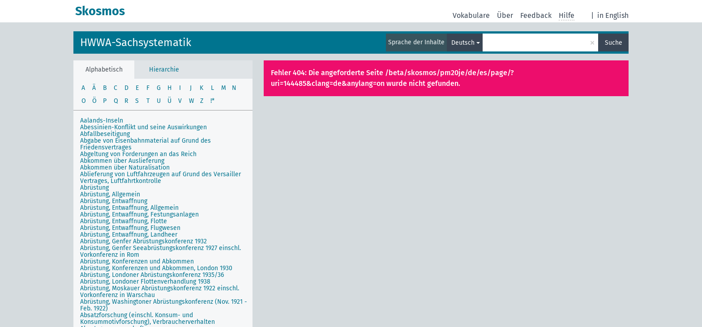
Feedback (536, 15)
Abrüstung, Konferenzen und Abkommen (137, 261)
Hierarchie (164, 69)
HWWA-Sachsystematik (135, 42)
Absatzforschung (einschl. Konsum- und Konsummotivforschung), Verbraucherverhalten (147, 318)
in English (613, 15)
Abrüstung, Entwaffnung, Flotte (123, 221)
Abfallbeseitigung (105, 134)
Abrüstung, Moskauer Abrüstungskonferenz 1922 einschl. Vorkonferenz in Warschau (159, 292)
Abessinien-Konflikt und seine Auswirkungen (143, 127)
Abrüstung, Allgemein (110, 194)
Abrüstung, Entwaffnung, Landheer (128, 234)
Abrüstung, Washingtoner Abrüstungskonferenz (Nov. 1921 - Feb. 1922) (163, 305)
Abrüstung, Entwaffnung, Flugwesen (130, 228)
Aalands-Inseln (101, 120)
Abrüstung (94, 187)
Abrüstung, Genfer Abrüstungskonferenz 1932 (143, 241)
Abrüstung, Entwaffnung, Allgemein (129, 208)
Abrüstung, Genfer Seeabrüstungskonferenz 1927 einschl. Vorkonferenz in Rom (160, 251)
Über (505, 15)
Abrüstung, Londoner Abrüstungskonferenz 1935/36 (152, 275)
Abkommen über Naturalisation (125, 167)
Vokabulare (471, 15)
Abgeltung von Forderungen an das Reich (138, 154)
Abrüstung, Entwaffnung (113, 201)
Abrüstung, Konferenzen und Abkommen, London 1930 (156, 268)
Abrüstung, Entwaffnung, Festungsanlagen (139, 214)
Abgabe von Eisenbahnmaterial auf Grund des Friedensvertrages (145, 144)
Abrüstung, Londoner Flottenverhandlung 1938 (145, 281)
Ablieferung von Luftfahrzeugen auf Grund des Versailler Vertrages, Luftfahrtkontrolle (160, 177)
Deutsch (463, 43)
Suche (613, 43)
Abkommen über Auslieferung (122, 161)
